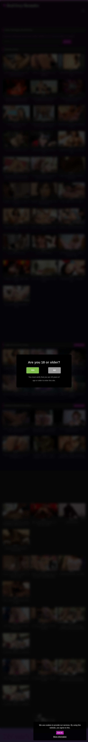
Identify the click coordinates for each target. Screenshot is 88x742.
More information (59, 737)
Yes (32, 370)
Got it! (59, 733)
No (54, 370)
